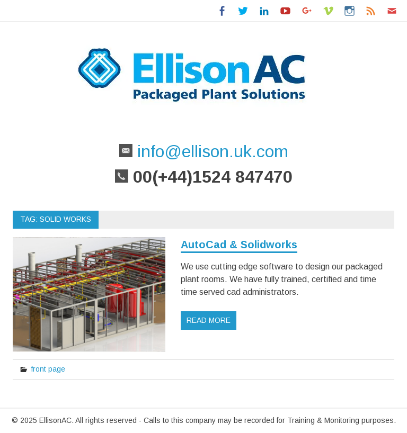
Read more (209, 320)
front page (48, 369)
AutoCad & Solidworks (239, 244)
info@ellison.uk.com (210, 151)
